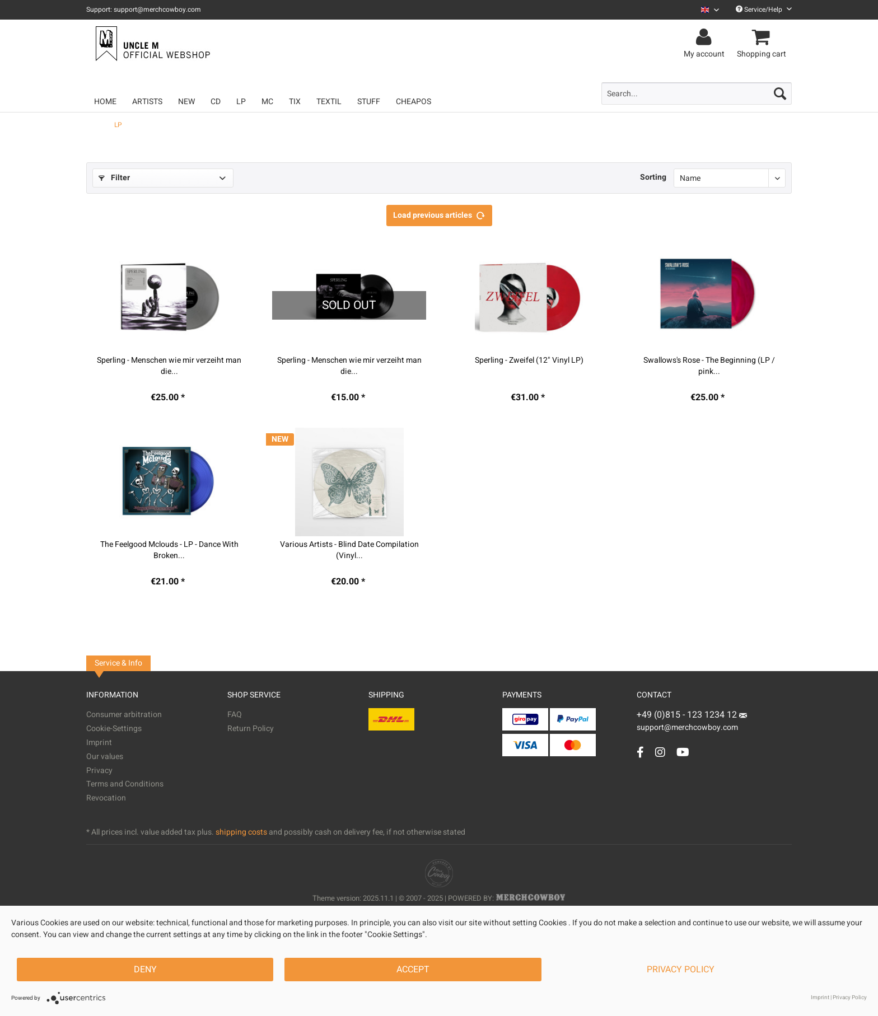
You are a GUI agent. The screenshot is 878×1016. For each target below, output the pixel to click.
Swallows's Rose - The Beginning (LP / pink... (709, 366)
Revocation (106, 798)
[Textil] (329, 101)
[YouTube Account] (682, 752)
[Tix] (295, 101)
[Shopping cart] (763, 37)
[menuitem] (705, 10)
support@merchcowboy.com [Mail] (692, 723)
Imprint (99, 742)
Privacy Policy (680, 969)
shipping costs (241, 832)
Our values (104, 756)
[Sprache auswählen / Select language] (710, 10)
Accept (412, 969)
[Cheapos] (413, 101)
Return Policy (250, 728)
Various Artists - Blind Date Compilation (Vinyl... (349, 550)
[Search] (780, 93)
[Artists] (147, 101)
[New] (186, 101)
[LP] (241, 101)
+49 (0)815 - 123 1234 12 (688, 715)
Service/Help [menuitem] (764, 9)
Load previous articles (439, 214)
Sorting (653, 177)
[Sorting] (730, 178)
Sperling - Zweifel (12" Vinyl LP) (529, 360)
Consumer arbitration (124, 714)
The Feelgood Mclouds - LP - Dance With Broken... (169, 550)
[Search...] (696, 93)
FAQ (234, 714)
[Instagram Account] (660, 752)
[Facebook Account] (640, 752)
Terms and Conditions (125, 784)
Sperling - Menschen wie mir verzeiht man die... (169, 366)
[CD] (215, 101)
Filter (114, 178)
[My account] (705, 37)
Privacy (99, 770)
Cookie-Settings (114, 728)
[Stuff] (368, 101)
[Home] (105, 101)
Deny (145, 969)
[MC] (267, 101)
